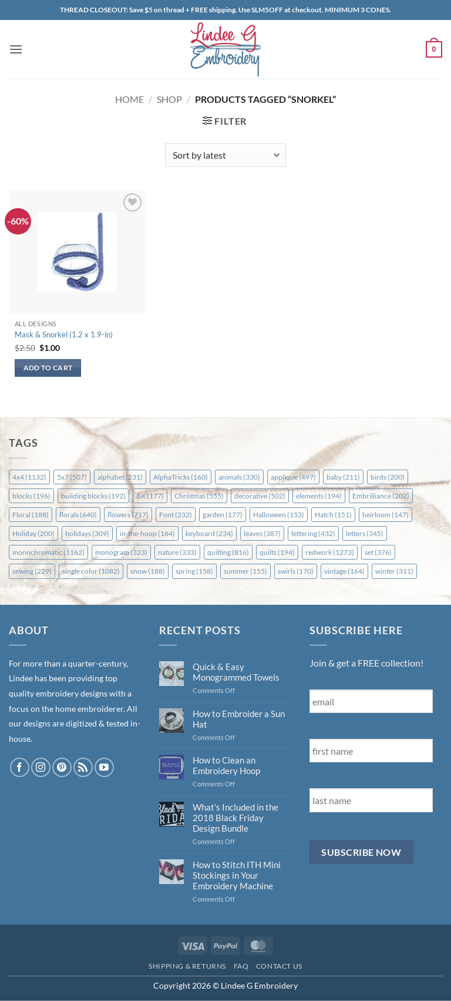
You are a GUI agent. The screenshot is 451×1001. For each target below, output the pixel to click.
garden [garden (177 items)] (223, 514)
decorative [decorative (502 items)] (259, 495)
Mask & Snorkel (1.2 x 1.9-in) (64, 334)
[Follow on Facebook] (19, 767)
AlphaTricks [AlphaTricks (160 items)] (180, 477)
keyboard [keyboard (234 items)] (209, 533)
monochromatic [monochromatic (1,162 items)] (48, 552)
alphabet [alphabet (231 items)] (120, 477)
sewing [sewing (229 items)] (32, 571)
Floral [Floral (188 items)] (30, 514)
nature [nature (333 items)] (177, 552)
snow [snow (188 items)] (147, 571)
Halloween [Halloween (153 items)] (278, 514)
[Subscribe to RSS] (83, 767)
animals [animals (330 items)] (239, 477)
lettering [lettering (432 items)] (313, 533)
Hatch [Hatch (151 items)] (333, 514)
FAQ (241, 966)
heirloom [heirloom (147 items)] (385, 514)
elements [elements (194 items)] (319, 495)
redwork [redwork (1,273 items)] (329, 552)
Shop (169, 99)
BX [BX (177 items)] (150, 495)
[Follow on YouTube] (104, 767)
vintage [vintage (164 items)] (344, 571)
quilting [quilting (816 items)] (228, 552)
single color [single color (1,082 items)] (91, 571)
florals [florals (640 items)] (78, 514)
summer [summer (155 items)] (245, 571)
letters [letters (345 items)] (364, 533)
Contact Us (279, 966)
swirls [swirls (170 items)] (296, 571)
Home (129, 99)
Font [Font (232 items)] (175, 514)
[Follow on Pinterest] (62, 767)
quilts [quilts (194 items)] (277, 552)
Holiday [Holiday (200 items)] (33, 533)
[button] (16, 49)
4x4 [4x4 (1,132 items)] (29, 477)
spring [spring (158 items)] (194, 571)
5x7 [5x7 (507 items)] (72, 477)
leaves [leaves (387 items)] (262, 533)
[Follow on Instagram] (41, 767)
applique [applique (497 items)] (293, 477)
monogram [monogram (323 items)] (121, 552)
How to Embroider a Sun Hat (239, 718)
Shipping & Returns (187, 966)
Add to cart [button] (48, 367)
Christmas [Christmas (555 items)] (199, 495)
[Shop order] (225, 155)
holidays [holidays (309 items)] (87, 533)
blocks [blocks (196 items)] (31, 495)
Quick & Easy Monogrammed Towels (236, 671)
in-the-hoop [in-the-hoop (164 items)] (147, 533)
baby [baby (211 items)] (343, 477)
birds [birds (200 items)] (388, 477)
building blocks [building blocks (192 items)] (93, 495)
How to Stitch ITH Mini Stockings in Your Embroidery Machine (237, 875)
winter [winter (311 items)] (394, 571)
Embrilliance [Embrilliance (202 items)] (380, 495)
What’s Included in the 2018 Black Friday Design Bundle (235, 817)
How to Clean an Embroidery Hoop (226, 765)
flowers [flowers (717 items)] (128, 514)
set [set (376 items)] (378, 552)
